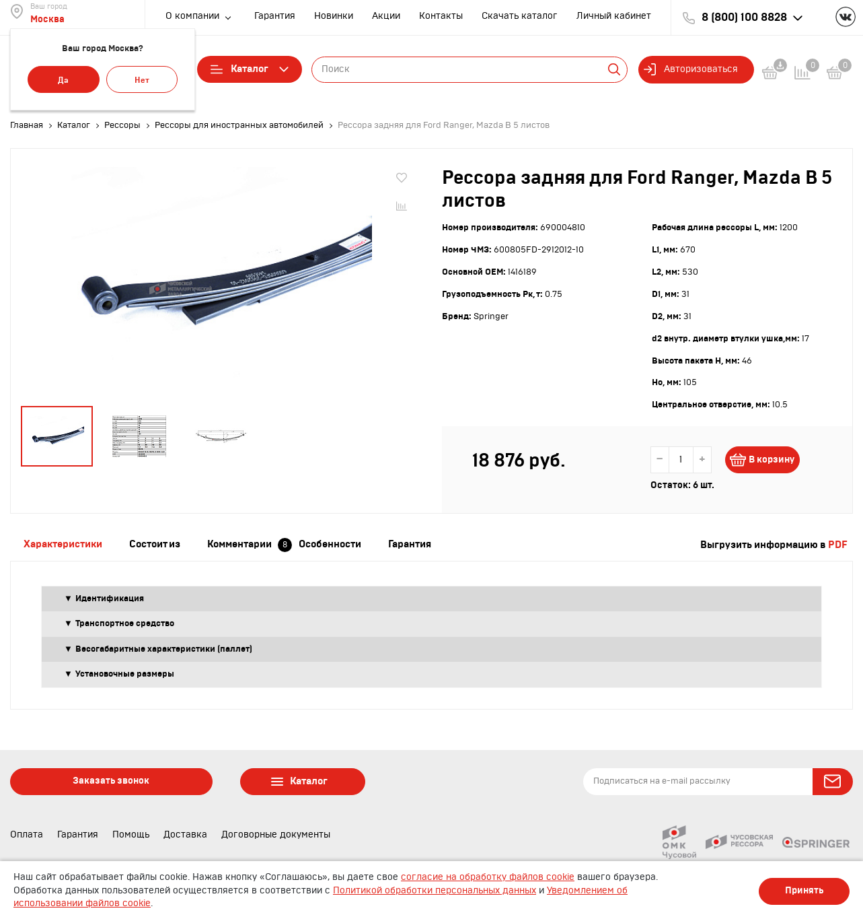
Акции (386, 16)
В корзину (770, 460)
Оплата (26, 835)
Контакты (441, 16)
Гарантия (274, 16)
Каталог (250, 69)
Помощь (130, 835)
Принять (804, 890)
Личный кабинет (613, 16)
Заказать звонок (111, 781)
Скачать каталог (520, 16)
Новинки (333, 16)
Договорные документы (275, 835)
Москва (47, 19)
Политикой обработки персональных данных (434, 890)
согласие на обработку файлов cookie (487, 877)
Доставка (185, 835)
